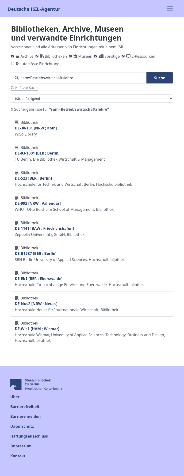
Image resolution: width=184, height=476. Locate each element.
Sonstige (112, 56)
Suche (159, 77)
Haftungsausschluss (29, 436)
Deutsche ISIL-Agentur (34, 8)
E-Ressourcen (143, 56)
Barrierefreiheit (24, 406)
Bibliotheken (56, 56)
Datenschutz (22, 426)
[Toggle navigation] (169, 8)
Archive (26, 56)
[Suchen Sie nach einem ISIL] (79, 77)
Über (14, 396)
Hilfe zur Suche (24, 87)
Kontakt (17, 455)
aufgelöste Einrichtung (39, 63)
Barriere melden (25, 416)
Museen (85, 56)
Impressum (20, 446)
